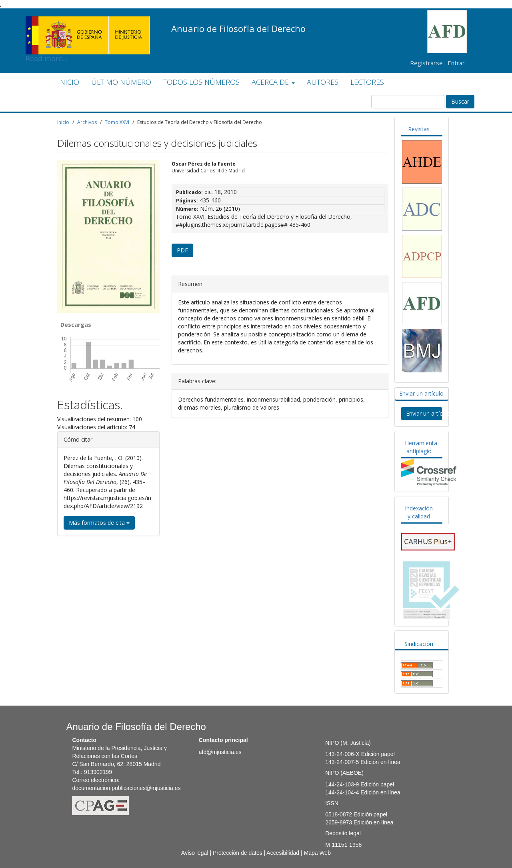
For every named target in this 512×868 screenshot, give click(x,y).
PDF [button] (182, 250)
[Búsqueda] (407, 101)
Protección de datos (237, 853)
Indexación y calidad (419, 512)
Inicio (63, 122)
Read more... (88, 22)
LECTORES (367, 82)
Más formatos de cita (99, 522)
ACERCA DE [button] (273, 82)
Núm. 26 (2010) (220, 208)
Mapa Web (317, 853)
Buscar (460, 101)
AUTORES (322, 82)
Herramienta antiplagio (421, 447)
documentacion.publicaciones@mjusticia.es (126, 788)
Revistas (419, 129)
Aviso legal (194, 853)
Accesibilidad (282, 853)
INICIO (68, 82)
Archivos (87, 122)
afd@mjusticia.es (220, 752)
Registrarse (426, 63)
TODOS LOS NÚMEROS (201, 82)
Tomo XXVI (117, 122)
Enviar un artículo (421, 393)
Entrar (456, 63)
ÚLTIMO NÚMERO (121, 82)
